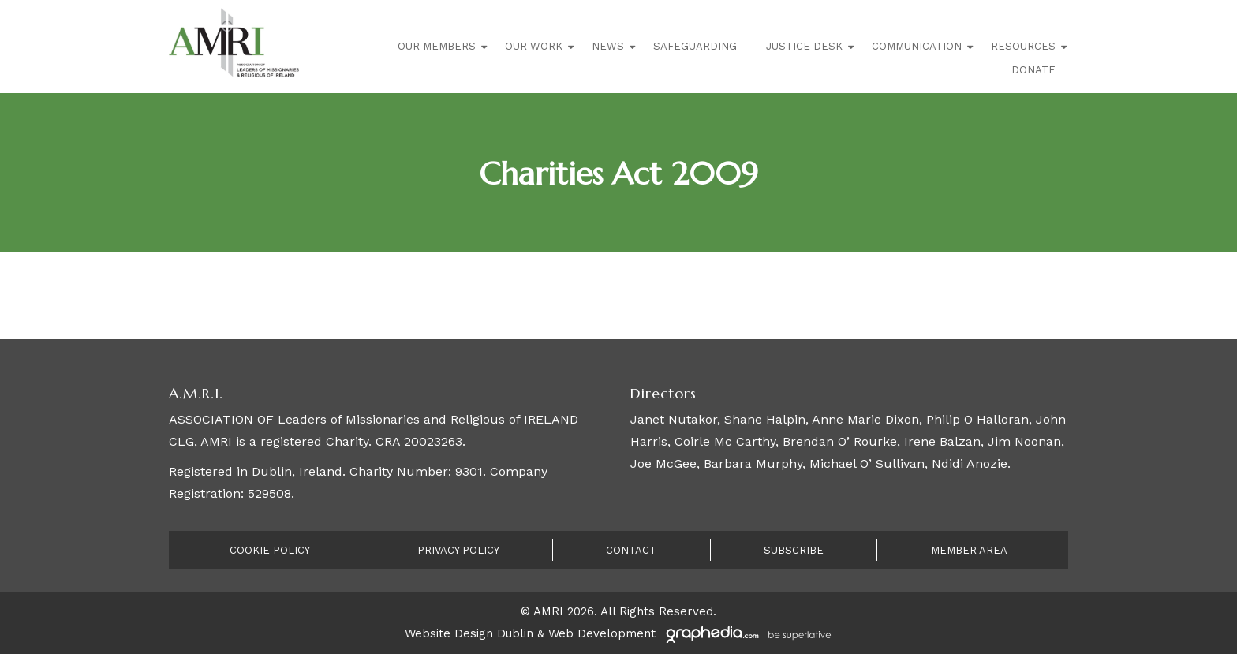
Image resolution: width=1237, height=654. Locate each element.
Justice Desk (804, 46)
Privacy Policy (458, 550)
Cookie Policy (270, 550)
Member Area (969, 550)
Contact (631, 550)
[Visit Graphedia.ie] (746, 633)
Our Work (533, 46)
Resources (1023, 46)
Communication (917, 46)
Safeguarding (695, 46)
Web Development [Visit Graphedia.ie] (602, 633)
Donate (1033, 70)
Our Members (437, 46)
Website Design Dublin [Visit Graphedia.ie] (469, 633)
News (608, 46)
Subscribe (794, 550)
